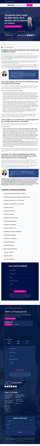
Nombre (8, 424)
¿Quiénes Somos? (7, 407)
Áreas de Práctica (7, 408)
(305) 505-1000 (28, 72)
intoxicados (5, 61)
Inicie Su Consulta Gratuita (13, 26)
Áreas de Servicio (7, 411)
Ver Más (29, 5)
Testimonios (6, 409)
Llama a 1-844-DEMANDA (11, 392)
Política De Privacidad (28, 295)
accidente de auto (22, 55)
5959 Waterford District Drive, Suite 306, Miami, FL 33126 (8, 397)
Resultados (6, 410)
